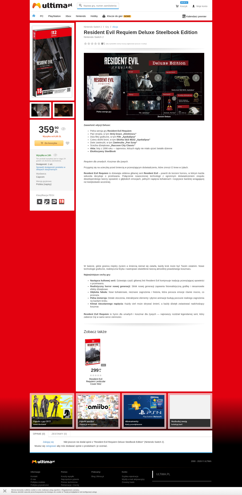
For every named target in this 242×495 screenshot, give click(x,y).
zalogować (51, 446)
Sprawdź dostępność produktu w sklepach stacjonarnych (50, 168)
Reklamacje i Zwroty (70, 485)
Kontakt (34, 476)
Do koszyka (49, 143)
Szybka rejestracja (130, 476)
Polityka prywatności (40, 485)
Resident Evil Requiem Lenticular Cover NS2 (95, 381)
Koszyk (181, 6)
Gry (107, 27)
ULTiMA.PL (163, 474)
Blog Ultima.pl (97, 476)
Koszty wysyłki (67, 476)
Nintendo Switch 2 (93, 27)
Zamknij (4, 490)
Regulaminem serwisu (70, 490)
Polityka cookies (38, 482)
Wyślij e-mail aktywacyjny (133, 479)
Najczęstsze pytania (70, 479)
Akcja (115, 27)
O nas (33, 479)
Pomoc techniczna (69, 482)
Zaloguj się (48, 442)
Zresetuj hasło (128, 482)
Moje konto (199, 6)
